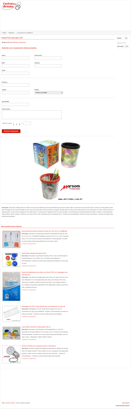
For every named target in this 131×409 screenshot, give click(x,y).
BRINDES (11, 33)
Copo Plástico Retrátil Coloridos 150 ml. (34, 253)
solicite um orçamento (29, 243)
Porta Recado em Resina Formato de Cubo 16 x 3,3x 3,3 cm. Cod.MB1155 (44, 231)
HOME (4, 33)
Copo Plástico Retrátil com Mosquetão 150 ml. (36, 327)
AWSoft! (127, 405)
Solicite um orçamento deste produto (19, 48)
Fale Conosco (125, 403)
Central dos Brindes (10, 403)
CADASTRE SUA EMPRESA (25, 33)
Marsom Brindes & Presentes (17, 42)
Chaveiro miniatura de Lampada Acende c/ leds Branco (39, 346)
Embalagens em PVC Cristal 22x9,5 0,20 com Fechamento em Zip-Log (43, 306)
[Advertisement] (110, 14)
